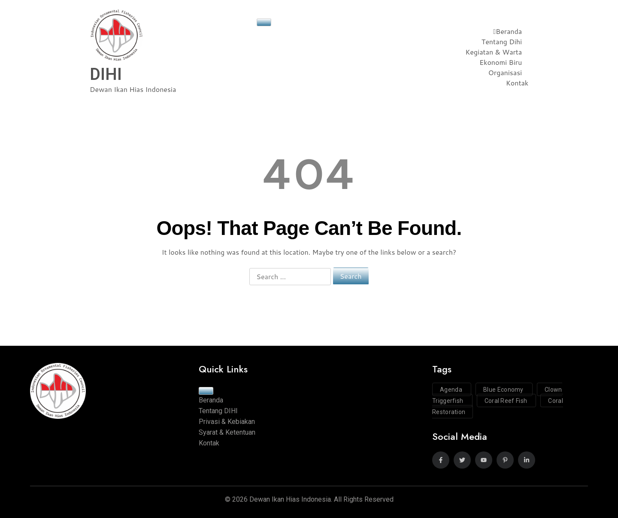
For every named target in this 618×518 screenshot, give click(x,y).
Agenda (452, 389)
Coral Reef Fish (507, 400)
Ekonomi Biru (500, 62)
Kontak (517, 83)
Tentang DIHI (218, 411)
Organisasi (505, 72)
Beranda (507, 31)
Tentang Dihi (502, 41)
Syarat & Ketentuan (227, 432)
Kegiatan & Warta (493, 52)
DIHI (106, 74)
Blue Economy (504, 389)
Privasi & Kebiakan (227, 421)
